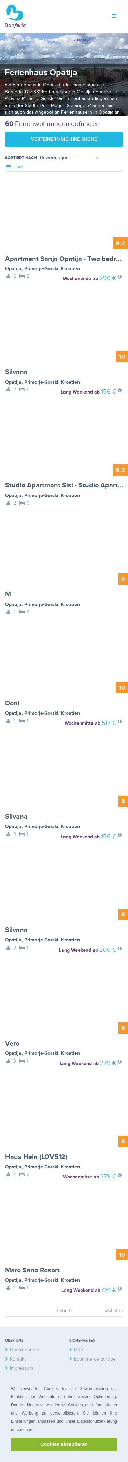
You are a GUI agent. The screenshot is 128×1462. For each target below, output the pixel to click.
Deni (12, 703)
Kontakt (18, 1359)
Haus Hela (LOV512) (36, 1157)
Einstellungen (23, 1421)
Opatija (13, 269)
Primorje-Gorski (41, 269)
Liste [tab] (14, 166)
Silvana (16, 372)
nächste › (113, 1310)
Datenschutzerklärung (97, 1421)
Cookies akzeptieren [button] (64, 1444)
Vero (12, 1043)
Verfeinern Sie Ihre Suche (64, 139)
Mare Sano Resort (32, 1270)
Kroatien (70, 269)
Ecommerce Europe (95, 1359)
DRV (79, 1350)
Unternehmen (24, 1350)
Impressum (21, 1368)
